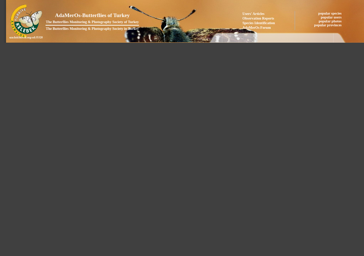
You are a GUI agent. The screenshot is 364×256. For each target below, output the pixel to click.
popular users (332, 17)
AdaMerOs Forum (256, 28)
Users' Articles (253, 14)
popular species (330, 13)
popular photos (330, 21)
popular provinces (328, 25)
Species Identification (258, 23)
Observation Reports (258, 18)
